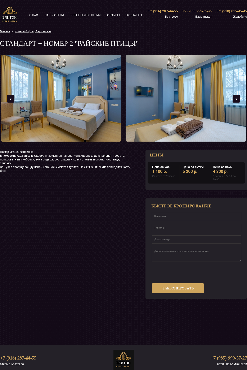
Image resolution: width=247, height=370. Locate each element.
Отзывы (113, 15)
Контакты (134, 15)
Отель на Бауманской (232, 364)
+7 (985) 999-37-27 (197, 11)
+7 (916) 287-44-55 (163, 11)
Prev (10, 99)
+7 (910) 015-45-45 (232, 11)
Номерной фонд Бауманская (33, 31)
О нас (33, 15)
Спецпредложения (85, 15)
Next (236, 99)
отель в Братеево (12, 364)
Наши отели (54, 15)
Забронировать (178, 288)
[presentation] (178, 274)
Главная (5, 31)
